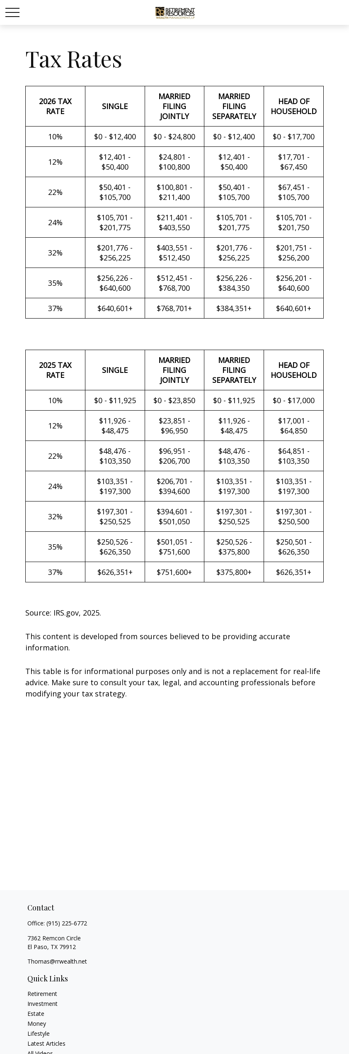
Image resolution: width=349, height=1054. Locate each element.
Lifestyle (38, 1033)
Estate (35, 1013)
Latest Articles (46, 1043)
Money (36, 1023)
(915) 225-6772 (66, 923)
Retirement (42, 994)
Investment (42, 1004)
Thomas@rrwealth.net (57, 961)
